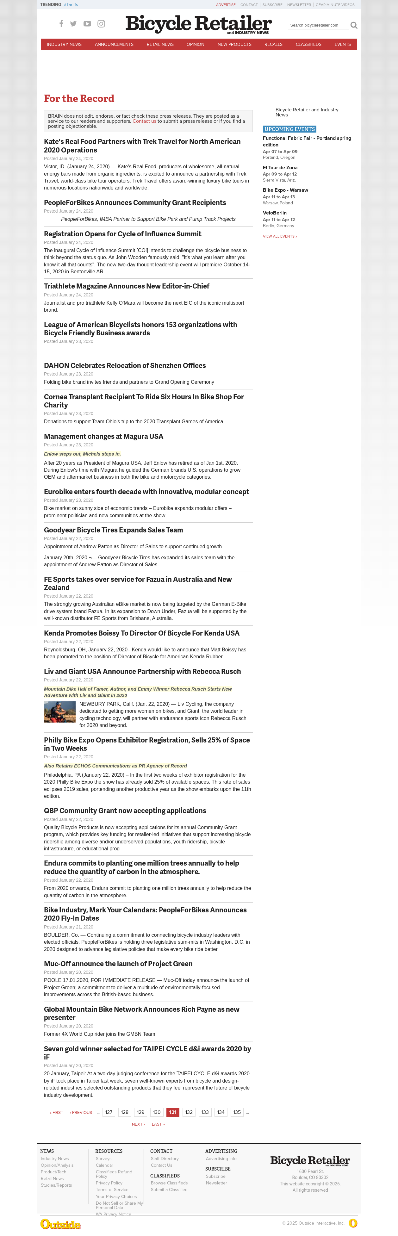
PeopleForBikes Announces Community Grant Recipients (135, 202)
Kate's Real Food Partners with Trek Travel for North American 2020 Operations (142, 145)
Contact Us (161, 1165)
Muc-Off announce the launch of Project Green (118, 963)
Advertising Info (221, 1158)
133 (205, 1112)
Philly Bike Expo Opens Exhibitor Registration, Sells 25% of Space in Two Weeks (147, 744)
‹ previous (81, 1112)
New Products (235, 44)
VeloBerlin (275, 213)
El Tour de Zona (280, 168)
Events (343, 44)
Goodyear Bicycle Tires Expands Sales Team (113, 530)
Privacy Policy (109, 1182)
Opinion (195, 44)
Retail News (160, 44)
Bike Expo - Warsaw (285, 190)
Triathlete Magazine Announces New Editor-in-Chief (126, 286)
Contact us (144, 121)
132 (189, 1112)
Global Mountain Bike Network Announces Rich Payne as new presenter (141, 1013)
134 (221, 1112)
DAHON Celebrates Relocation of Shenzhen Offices (125, 365)
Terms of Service (112, 1189)
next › (138, 1124)
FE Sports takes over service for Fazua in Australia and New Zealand (138, 583)
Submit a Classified (169, 1189)
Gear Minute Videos (335, 5)
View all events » (280, 236)
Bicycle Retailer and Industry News (307, 112)
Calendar (104, 1165)
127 (108, 1112)
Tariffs (72, 4)
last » (158, 1124)
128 (124, 1112)
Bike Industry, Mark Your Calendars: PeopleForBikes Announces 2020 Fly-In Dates (145, 914)
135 (237, 1112)
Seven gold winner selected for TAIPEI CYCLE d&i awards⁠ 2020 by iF (147, 1053)
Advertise (226, 5)
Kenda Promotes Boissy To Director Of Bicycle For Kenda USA (142, 633)
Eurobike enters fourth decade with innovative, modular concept (146, 491)
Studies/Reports (56, 1184)
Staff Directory (164, 1158)
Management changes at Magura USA (104, 436)
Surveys (103, 1158)
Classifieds (308, 44)
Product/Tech (53, 1171)
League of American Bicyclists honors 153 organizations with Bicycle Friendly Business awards (140, 329)
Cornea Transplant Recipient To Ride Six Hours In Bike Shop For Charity (144, 401)
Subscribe (273, 5)
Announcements (114, 44)
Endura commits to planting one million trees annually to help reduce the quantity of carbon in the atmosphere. (141, 867)
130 (157, 1112)
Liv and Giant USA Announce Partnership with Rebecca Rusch (142, 671)
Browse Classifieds (169, 1182)
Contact (249, 5)
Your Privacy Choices (116, 1195)
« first (56, 1112)
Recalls (273, 44)
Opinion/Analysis (56, 1165)
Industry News (64, 44)
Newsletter (299, 5)
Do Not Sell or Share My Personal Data (119, 1204)
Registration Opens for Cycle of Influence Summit (123, 234)
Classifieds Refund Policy (114, 1174)
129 (140, 1112)
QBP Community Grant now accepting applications (125, 810)
